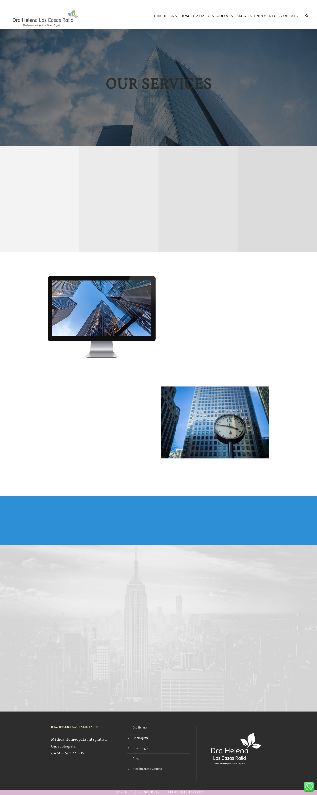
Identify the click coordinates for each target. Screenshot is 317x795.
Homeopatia (192, 16)
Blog (241, 16)
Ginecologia (220, 16)
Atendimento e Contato (273, 16)
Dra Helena (165, 16)
